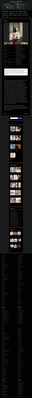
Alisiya (15, 248)
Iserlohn (19, 294)
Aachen (3, 255)
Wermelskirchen (20, 361)
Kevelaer (3, 328)
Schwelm (19, 340)
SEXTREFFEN (20, 391)
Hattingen (19, 276)
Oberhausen (4, 370)
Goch (19, 264)
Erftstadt (3, 297)
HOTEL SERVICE (20, 323)
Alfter (3, 256)
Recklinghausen (20, 329)
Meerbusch (4, 352)
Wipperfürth (20, 370)
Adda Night (17, 173)
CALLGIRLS (4, 315)
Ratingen (19, 328)
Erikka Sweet (12, 173)
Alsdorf (3, 258)
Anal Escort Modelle (13, 211)
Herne (19, 285)
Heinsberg (19, 279)
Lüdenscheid (4, 344)
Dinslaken (3, 282)
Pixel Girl (19, 6)
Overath (3, 373)
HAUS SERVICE (20, 312)
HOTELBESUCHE (4, 382)
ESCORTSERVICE (4, 320)
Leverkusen (26, 13)
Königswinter (4, 332)
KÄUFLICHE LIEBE (5, 385)
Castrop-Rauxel (4, 279)
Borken (3, 273)
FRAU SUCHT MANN (5, 323)
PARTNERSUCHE (4, 391)
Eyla (11, 188)
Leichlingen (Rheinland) (5, 338)
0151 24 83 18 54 (7, 4)
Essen (8, 13)
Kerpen (19, 305)
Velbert (19, 352)
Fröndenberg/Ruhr (21, 255)
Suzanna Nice (18, 203)
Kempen (19, 303)
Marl (3, 347)
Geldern (19, 258)
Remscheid (20, 332)
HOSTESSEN (20, 321)
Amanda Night (18, 188)
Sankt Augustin (20, 338)
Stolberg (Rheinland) (21, 347)
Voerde (19, 355)
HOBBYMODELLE (20, 318)
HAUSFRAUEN (20, 315)
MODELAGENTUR (4, 388)
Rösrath (19, 337)
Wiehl (19, 367)
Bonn (17, 11)
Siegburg (19, 343)
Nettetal (3, 364)
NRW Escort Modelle (16, 1)
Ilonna (18, 248)
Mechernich (4, 349)
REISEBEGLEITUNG (21, 382)
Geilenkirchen (20, 256)
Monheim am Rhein (5, 361)
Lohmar (3, 343)
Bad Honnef (4, 259)
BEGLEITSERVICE (4, 312)
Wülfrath (19, 373)
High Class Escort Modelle (14, 223)
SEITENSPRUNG (20, 385)
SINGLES (19, 394)
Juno (11, 203)
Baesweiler (4, 261)
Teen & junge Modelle (13, 213)
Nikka (16, 180)
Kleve (3, 329)
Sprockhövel (20, 346)
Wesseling (19, 364)
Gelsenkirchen (12, 13)
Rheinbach (20, 334)
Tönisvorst (20, 349)
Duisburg (24, 11)
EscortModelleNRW (20, 4)
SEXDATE (19, 388)
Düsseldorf (4, 13)
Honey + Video (18, 132)
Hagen (16, 13)
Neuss (3, 367)
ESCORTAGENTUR (5, 318)
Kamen (19, 300)
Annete (11, 235)
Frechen (3, 305)
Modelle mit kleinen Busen (14, 220)
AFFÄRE (3, 309)
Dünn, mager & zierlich (13, 216)
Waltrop (19, 358)
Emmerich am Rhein (5, 294)
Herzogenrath (20, 288)
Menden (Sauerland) (5, 355)
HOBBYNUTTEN (20, 320)
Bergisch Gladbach (5, 265)
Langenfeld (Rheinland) (5, 337)
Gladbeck (19, 262)
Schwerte (19, 341)
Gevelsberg (20, 261)
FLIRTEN (3, 321)
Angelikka (15, 235)
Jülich (19, 297)
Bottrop (3, 276)
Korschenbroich (4, 334)
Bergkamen (4, 267)
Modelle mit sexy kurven (14, 218)
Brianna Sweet (12, 180)
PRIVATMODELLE (4, 394)
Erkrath (3, 300)
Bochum (13, 11)
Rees (19, 331)
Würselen (19, 376)
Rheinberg (19, 335)
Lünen (3, 346)
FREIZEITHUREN (20, 309)
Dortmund (20, 11)
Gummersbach (20, 267)
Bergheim (3, 264)
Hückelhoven (20, 291)
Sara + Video (18, 141)
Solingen (19, 344)
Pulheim (3, 376)
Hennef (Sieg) (20, 282)
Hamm (19, 273)
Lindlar (3, 341)
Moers (3, 358)
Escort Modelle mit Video (14, 225)
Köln (19, 13)
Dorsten (3, 285)
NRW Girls (19, 7)
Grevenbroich (20, 265)
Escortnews (3, 325)
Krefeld (22, 13)
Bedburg (3, 262)
